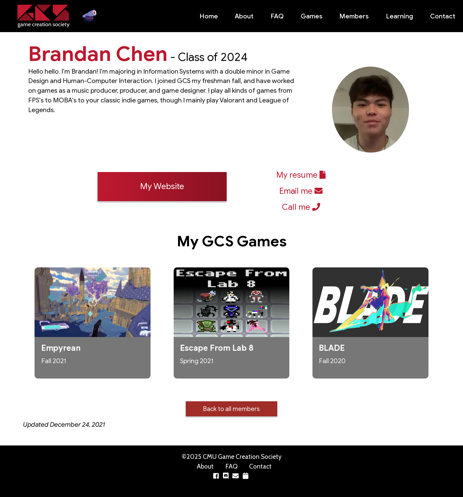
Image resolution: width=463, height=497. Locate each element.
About (244, 16)
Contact (442, 16)
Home (208, 16)
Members (354, 16)
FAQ (277, 16)
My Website (162, 186)
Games (312, 16)
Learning (399, 16)
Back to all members (231, 409)
